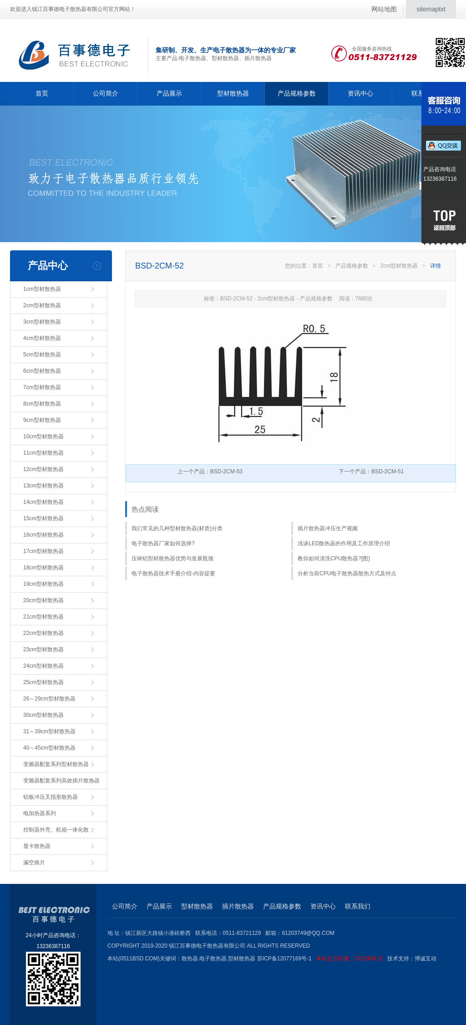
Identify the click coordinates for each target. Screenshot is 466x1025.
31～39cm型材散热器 (49, 731)
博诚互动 (425, 958)
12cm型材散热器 (43, 469)
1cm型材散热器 (42, 289)
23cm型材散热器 (43, 649)
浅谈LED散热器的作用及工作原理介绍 (344, 543)
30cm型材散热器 (43, 715)
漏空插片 (34, 862)
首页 (41, 93)
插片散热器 (238, 906)
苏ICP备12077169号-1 (322, 958)
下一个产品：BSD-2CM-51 (371, 471)
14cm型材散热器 (43, 502)
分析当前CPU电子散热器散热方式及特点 (347, 573)
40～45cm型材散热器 (49, 748)
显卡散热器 (37, 846)
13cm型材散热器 (43, 485)
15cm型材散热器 (43, 518)
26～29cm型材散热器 (49, 698)
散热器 (190, 958)
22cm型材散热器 (43, 633)
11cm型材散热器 (43, 453)
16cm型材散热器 (43, 535)
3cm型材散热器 (42, 322)
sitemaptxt (431, 9)
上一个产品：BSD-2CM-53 (210, 471)
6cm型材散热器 (42, 371)
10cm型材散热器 (43, 436)
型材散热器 (233, 93)
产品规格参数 (297, 93)
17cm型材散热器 (43, 551)
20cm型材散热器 (43, 600)
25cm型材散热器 (43, 682)
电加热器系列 (39, 813)
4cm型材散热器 (42, 338)
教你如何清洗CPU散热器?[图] (334, 558)
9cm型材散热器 (42, 420)
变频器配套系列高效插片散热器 (61, 780)
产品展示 (169, 93)
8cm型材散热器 (42, 404)
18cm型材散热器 (43, 567)
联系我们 (357, 906)
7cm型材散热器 (42, 387)
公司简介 (105, 93)
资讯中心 (360, 93)
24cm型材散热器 (43, 666)
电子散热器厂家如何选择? (163, 543)
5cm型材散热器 (42, 354)
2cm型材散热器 (42, 305)
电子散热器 (213, 958)
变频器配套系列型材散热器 (56, 764)
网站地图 (384, 9)
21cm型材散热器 (43, 617)
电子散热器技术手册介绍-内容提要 (173, 573)
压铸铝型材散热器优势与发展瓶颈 (172, 558)
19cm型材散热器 (43, 584)
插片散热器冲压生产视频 (328, 528)
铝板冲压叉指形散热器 (50, 797)
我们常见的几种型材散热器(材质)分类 (177, 528)
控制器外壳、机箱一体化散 (56, 830)
